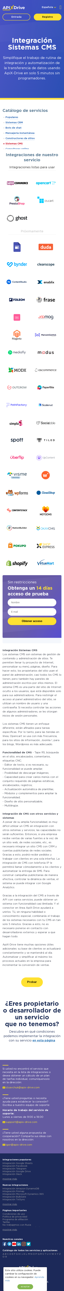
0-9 (5, 1257)
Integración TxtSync (14, 1200)
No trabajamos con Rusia (17, 1225)
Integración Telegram (14, 1169)
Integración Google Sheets (18, 1163)
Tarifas (6, 1222)
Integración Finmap (13, 1191)
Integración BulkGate (14, 1197)
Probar (32, 982)
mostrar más (10, 1179)
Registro (47, 17)
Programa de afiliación (15, 1219)
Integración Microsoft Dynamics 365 (23, 1194)
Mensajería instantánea (19, 133)
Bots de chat (13, 128)
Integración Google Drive (17, 1171)
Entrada (16, 17)
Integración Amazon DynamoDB (21, 1189)
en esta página (43, 1040)
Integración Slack (12, 1174)
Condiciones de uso (14, 1214)
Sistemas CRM (14, 123)
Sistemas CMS (14, 144)
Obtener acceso (32, 621)
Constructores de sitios (20, 138)
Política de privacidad (15, 1217)
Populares (11, 117)
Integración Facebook (15, 1166)
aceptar (25, 1287)
